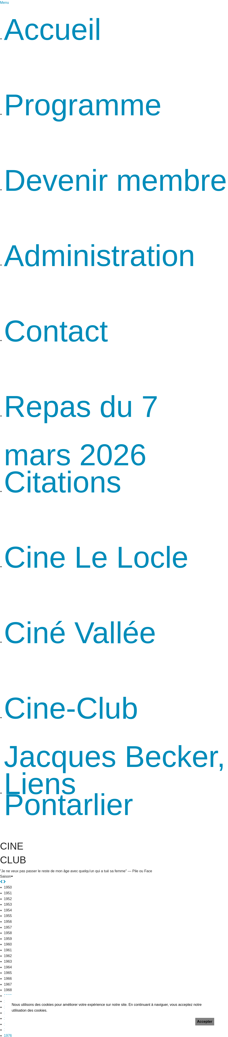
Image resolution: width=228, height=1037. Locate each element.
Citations (62, 482)
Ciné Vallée (80, 633)
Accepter (204, 1021)
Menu (4, 2)
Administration (99, 255)
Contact (56, 331)
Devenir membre (115, 180)
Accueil (52, 29)
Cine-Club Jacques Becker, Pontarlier (114, 756)
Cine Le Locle (96, 557)
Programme (83, 105)
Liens (40, 784)
